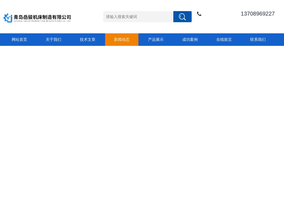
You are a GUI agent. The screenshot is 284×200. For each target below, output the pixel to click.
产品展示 (156, 39)
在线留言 (224, 39)
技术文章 (87, 39)
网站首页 (19, 39)
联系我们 (258, 39)
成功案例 (190, 39)
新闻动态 (122, 39)
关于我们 (53, 39)
